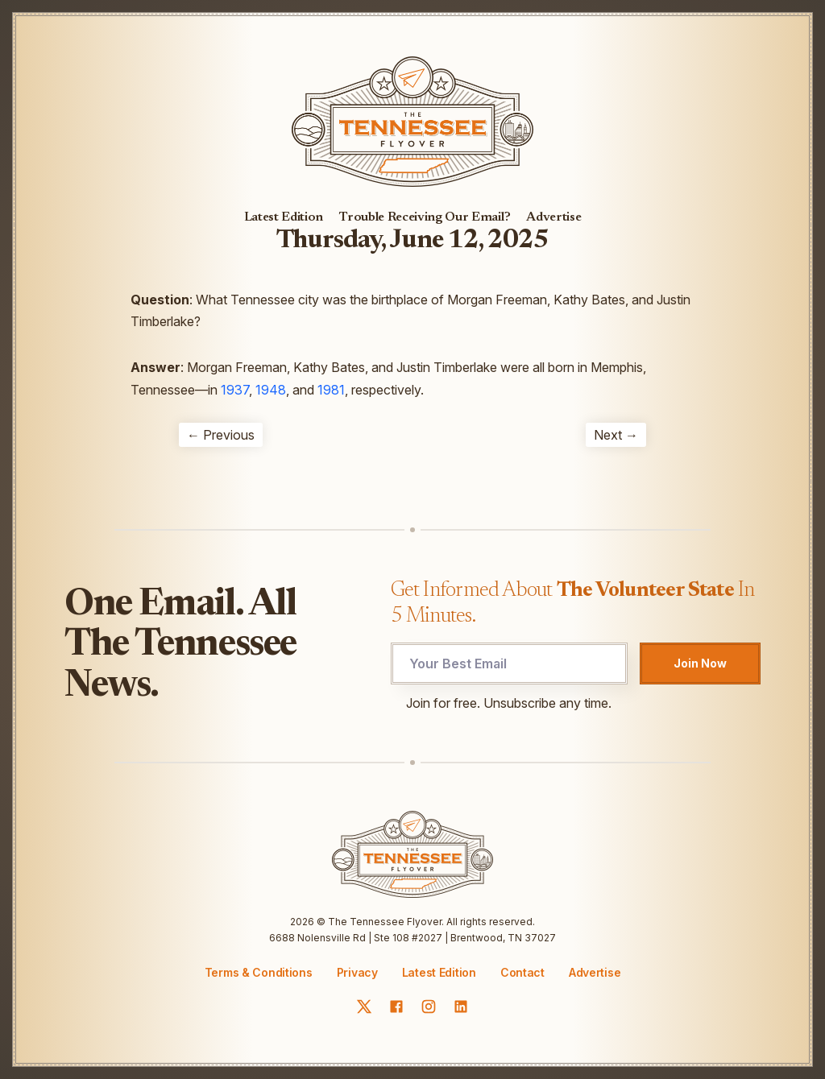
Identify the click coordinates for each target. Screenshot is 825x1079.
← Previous (221, 435)
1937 (235, 390)
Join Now (700, 663)
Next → (616, 435)
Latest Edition (284, 217)
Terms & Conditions (259, 972)
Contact (522, 972)
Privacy (357, 972)
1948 (270, 390)
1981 (331, 390)
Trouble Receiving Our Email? (424, 217)
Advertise (553, 217)
